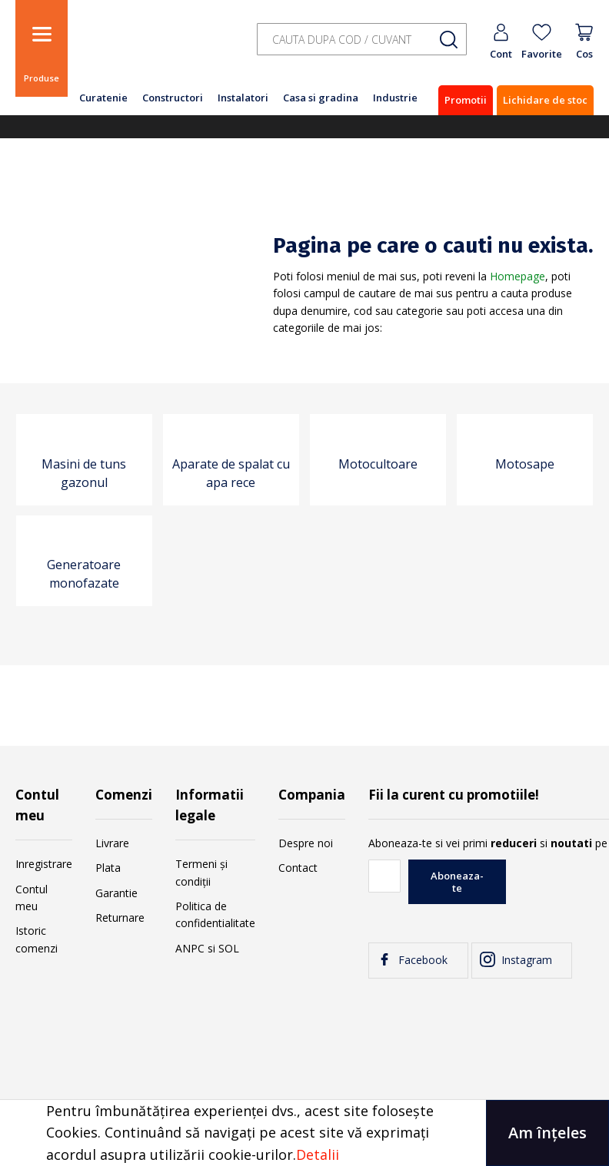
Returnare (120, 917)
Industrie (395, 97)
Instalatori (243, 97)
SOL (228, 948)
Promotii (465, 100)
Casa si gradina (320, 97)
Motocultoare (378, 463)
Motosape (524, 463)
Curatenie (103, 97)
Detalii (317, 1154)
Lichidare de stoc (545, 100)
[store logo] (154, 48)
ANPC (190, 948)
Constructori (172, 97)
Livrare (112, 843)
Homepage (517, 276)
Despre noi (305, 843)
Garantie (116, 893)
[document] (304, 1133)
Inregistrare (43, 863)
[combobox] (362, 39)
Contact (298, 867)
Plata (108, 867)
